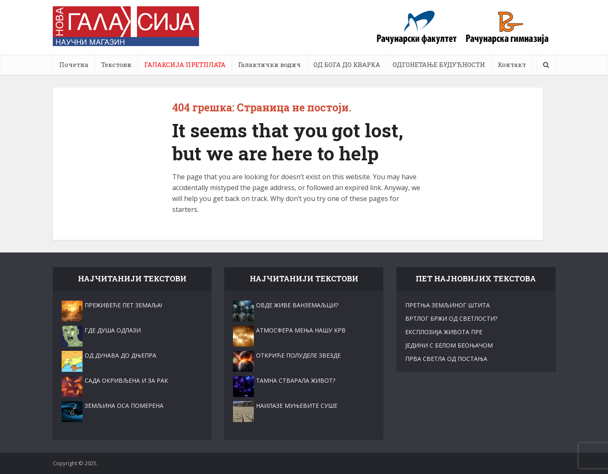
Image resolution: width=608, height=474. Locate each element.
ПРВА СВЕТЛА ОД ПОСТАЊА (446, 359)
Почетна (73, 64)
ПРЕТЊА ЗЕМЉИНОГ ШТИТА (447, 305)
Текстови (116, 64)
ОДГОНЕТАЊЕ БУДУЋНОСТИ (439, 64)
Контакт (512, 64)
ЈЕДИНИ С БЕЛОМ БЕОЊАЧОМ (449, 345)
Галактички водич (269, 64)
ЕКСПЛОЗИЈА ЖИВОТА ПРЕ (443, 332)
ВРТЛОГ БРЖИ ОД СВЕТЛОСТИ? (451, 318)
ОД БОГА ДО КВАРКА (346, 64)
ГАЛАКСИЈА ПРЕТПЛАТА (184, 64)
